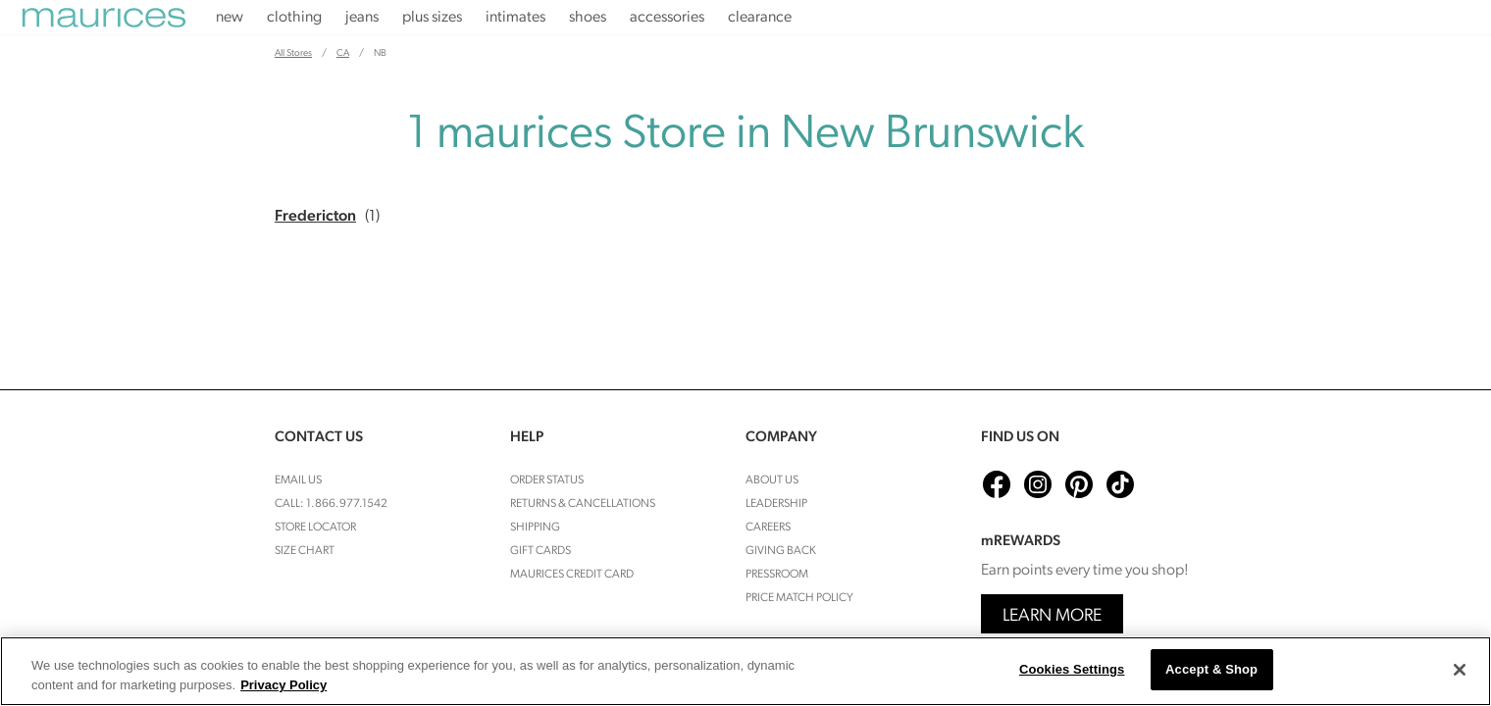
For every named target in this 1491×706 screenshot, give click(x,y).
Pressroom (777, 574)
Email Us (298, 480)
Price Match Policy (799, 598)
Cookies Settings (1072, 669)
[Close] (1459, 669)
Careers (768, 527)
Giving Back (781, 551)
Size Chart (304, 551)
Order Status (547, 480)
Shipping (535, 527)
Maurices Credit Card (572, 574)
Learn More (1052, 616)
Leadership (776, 504)
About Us (772, 480)
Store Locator (315, 527)
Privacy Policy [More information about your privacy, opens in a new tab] (283, 685)
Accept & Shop (1211, 669)
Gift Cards (540, 551)
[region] (745, 671)
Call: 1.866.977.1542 (331, 504)
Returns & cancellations (582, 504)
